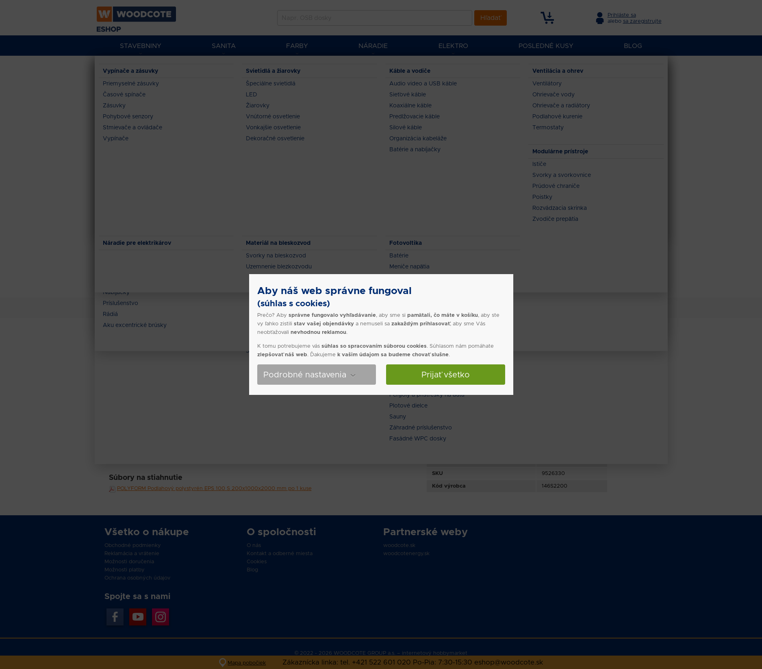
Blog (252, 569)
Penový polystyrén (352, 69)
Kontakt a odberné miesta (280, 553)
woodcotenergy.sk (406, 553)
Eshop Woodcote (133, 69)
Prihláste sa (622, 15)
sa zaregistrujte (642, 21)
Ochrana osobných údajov (137, 577)
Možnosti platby (124, 569)
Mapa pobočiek (247, 662)
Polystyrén (306, 69)
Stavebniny (178, 69)
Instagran (160, 616)
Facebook (115, 616)
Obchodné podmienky (132, 545)
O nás (254, 545)
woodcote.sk (399, 545)
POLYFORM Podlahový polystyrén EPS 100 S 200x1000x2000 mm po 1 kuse (473, 69)
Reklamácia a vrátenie (131, 553)
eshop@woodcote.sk (508, 662)
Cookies (257, 561)
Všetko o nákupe (146, 531)
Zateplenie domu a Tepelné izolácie (242, 69)
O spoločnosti (281, 531)
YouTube (137, 616)
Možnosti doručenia (129, 561)
